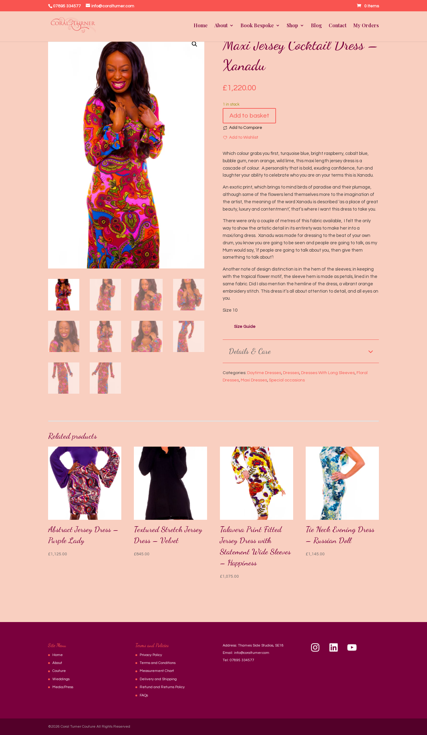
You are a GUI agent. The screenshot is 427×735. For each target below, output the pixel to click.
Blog (316, 25)
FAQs (144, 695)
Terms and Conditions (158, 663)
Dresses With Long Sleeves (328, 373)
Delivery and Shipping (158, 679)
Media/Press (62, 687)
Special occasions (287, 380)
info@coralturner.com (251, 653)
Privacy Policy (151, 655)
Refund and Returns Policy (162, 687)
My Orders (366, 25)
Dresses (291, 373)
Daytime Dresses (264, 373)
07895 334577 (242, 660)
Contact (337, 25)
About (221, 25)
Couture (59, 671)
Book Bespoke (257, 25)
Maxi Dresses (254, 380)
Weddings (61, 679)
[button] (194, 44)
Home (201, 25)
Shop (292, 25)
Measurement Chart (157, 671)
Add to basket (249, 116)
